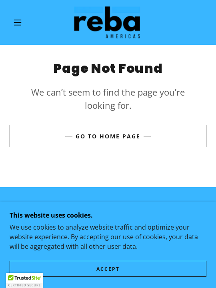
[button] (19, 22)
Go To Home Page (108, 136)
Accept (108, 269)
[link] (108, 22)
